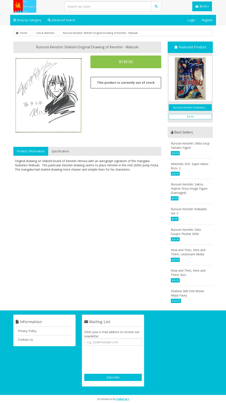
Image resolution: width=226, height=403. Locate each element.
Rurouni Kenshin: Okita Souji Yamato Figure (190, 145)
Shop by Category (27, 20)
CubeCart (122, 399)
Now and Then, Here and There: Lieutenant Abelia (188, 252)
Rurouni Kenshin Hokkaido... (190, 107)
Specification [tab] (60, 151)
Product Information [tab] (31, 151)
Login (191, 20)
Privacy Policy (27, 331)
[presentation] (116, 360)
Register (207, 20)
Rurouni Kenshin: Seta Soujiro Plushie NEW (186, 232)
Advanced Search (61, 20)
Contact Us (25, 340)
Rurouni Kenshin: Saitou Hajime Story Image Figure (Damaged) (189, 188)
